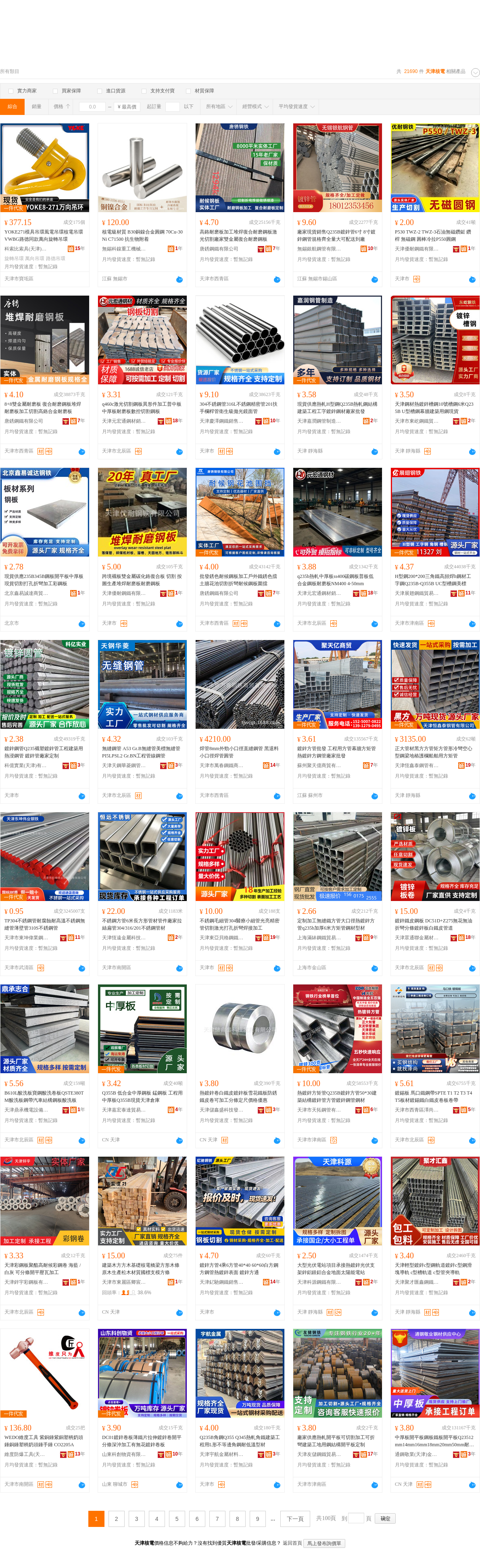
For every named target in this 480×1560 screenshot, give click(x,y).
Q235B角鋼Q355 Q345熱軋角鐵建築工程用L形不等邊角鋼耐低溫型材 (240, 1441)
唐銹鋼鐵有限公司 (219, 249)
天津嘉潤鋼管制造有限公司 (319, 421)
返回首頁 (292, 1543)
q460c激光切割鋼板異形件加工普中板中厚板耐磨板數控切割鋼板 (142, 407)
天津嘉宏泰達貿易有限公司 (124, 1110)
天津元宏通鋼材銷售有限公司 (124, 421)
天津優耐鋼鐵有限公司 (417, 249)
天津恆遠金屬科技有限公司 (124, 938)
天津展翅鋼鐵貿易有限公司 (417, 593)
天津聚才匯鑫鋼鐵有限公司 (417, 1282)
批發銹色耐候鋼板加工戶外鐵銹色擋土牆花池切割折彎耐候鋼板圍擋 (238, 580)
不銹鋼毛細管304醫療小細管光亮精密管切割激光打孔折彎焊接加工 (240, 924)
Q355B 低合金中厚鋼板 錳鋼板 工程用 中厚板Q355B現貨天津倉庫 (142, 1096)
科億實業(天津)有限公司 (26, 765)
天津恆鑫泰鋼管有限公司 (417, 765)
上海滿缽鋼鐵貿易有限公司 (319, 938)
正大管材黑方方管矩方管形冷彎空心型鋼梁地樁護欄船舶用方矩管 (433, 752)
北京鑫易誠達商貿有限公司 (26, 593)
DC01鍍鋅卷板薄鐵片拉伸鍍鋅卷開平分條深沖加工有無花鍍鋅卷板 (142, 1441)
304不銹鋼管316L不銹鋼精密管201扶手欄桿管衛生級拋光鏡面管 (239, 407)
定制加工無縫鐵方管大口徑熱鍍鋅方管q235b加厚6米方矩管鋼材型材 (336, 924)
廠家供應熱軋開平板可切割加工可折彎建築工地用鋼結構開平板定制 (336, 1441)
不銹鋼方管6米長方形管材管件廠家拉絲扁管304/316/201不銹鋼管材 (142, 924)
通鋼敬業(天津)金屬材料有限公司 (417, 1454)
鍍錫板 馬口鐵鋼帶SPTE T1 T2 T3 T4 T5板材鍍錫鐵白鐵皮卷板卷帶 (433, 1096)
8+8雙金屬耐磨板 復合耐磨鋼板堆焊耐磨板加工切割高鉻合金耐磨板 (42, 407)
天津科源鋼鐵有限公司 (319, 1282)
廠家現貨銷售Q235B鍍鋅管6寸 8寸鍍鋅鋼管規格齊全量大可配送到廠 (336, 235)
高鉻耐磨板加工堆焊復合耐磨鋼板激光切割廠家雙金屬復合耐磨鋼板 (238, 235)
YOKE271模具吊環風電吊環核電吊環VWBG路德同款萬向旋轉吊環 (43, 235)
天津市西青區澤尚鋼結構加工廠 (417, 1110)
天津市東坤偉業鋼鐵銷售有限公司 (26, 938)
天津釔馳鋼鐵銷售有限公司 (222, 1282)
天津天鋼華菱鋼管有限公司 (124, 765)
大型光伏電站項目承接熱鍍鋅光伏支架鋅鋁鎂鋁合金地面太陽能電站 (336, 1268)
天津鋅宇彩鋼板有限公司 (26, 1282)
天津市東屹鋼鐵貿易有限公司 (417, 421)
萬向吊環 (34, 258)
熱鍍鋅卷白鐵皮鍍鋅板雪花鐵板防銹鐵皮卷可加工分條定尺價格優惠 (238, 1096)
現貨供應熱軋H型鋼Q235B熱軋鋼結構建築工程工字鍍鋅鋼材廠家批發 (337, 407)
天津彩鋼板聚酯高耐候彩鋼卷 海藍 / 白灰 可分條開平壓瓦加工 (42, 1268)
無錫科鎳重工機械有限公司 (124, 249)
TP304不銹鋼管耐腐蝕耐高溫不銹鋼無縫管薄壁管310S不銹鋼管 (44, 924)
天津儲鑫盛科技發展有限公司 (222, 1110)
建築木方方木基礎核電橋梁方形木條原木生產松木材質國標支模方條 (140, 1268)
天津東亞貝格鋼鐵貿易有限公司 (222, 938)
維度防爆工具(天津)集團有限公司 (26, 1454)
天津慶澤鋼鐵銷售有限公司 (222, 421)
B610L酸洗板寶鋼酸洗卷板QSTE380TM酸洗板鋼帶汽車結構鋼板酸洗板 (44, 1096)
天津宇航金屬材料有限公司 (222, 1454)
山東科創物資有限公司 (124, 1454)
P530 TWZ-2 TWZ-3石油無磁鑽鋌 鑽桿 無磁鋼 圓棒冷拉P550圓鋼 (433, 235)
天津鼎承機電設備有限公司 (26, 1110)
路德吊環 (55, 258)
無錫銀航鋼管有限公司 (319, 249)
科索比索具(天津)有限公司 (26, 249)
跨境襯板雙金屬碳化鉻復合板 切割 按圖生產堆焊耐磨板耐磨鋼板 (142, 580)
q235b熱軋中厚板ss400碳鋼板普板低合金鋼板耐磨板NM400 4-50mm (335, 580)
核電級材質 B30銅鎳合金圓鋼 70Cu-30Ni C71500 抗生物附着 (142, 235)
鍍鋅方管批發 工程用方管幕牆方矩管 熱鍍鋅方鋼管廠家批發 (336, 752)
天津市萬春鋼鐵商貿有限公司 (222, 765)
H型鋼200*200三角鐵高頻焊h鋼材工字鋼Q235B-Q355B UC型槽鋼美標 (433, 580)
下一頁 (295, 1519)
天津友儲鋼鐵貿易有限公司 (319, 1454)
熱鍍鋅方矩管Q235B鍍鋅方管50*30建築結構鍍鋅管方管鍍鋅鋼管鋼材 (337, 1096)
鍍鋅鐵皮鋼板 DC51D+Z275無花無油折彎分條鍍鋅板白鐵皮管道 (433, 924)
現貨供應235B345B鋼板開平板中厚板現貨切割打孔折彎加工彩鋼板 (43, 580)
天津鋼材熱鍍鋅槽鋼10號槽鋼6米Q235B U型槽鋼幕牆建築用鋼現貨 (434, 407)
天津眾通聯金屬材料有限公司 (417, 938)
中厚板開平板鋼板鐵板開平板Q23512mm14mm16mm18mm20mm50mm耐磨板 (434, 1441)
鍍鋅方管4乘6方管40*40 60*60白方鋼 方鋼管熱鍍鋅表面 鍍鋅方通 (239, 1268)
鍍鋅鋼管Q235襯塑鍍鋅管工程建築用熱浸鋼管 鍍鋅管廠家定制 (43, 752)
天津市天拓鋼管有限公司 (319, 1110)
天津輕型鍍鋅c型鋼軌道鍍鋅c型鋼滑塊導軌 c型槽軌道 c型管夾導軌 (433, 1268)
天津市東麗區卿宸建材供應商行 (124, 1282)
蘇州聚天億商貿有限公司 (319, 765)
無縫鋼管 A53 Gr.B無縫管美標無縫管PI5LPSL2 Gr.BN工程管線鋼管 (141, 752)
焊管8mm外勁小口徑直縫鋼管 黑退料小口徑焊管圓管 (239, 752)
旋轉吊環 (14, 258)
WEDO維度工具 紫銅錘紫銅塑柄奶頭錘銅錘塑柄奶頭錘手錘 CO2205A (43, 1441)
